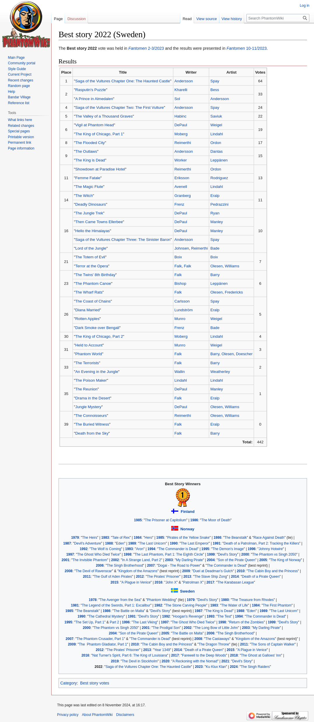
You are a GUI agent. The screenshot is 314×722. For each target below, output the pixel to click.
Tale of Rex (121, 538)
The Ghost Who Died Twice (98, 554)
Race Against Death (268, 538)
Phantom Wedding (161, 600)
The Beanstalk (236, 538)
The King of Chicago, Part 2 (99, 336)
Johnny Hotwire (271, 549)
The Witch (84, 195)
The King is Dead (90, 160)
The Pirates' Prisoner (163, 577)
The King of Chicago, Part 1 (99, 134)
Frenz (179, 204)
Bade (214, 248)
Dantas (216, 151)
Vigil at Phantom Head (94, 125)
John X (170, 582)
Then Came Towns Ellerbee (99, 222)
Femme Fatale (87, 178)
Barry (215, 275)
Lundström (183, 310)
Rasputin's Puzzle (90, 90)
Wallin (179, 371)
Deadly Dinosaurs (90, 204)
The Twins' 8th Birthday (95, 275)
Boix (178, 257)
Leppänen (218, 160)
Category (68, 683)
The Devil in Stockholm (139, 661)
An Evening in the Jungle (96, 371)
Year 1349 (162, 650)
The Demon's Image (228, 549)
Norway (187, 529)
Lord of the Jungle (90, 248)
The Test (224, 616)
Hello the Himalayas (92, 231)
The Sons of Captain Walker (272, 644)
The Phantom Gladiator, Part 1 (103, 644)
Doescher (244, 354)
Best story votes (94, 683)
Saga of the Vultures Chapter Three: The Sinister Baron (122, 239)
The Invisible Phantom (90, 560)
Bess (214, 90)
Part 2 (114, 622)
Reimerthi (182, 143)
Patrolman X (192, 582)
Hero (148, 538)
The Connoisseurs (91, 415)
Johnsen (181, 248)
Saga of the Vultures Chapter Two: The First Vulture (119, 107)
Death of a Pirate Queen (261, 577)
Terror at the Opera (91, 266)
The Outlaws (86, 151)
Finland (188, 511)
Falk (178, 266)
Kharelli (180, 90)
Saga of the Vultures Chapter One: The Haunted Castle (122, 81)
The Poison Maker (91, 380)
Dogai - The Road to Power (179, 565)
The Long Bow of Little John (216, 628)
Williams (232, 266)
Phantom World (88, 354)
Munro (180, 318)
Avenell (180, 186)
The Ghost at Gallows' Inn (261, 655)
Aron (139, 549)
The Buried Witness (92, 424)
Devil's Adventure (87, 543)
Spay (214, 81)
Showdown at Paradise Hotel (100, 169)
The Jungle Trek (89, 213)
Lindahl (216, 134)
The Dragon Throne (214, 644)
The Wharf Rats (88, 292)
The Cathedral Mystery (106, 616)
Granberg (182, 195)
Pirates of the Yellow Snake (188, 538)
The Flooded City (90, 143)
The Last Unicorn (152, 543)
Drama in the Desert (92, 398)
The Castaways (217, 639)
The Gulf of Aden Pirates (113, 577)
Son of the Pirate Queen (236, 560)
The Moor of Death (215, 520)
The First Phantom (277, 605)
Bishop (180, 283)
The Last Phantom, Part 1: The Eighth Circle (169, 554)
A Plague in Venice (136, 582)
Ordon (215, 143)
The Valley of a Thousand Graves (104, 116)
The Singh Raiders (255, 667)
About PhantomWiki (97, 715)
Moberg (181, 134)
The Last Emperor (195, 543)
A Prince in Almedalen (94, 99)
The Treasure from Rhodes (253, 600)
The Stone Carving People (185, 605)
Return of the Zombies (246, 622)
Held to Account (88, 345)
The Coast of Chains (92, 301)
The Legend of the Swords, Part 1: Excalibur (116, 605)
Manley (216, 222)
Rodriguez (219, 178)
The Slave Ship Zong (210, 577)
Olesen (216, 266)
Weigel (216, 125)
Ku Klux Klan (216, 667)
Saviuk (216, 116)
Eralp (214, 195)
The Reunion (86, 389)
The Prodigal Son (166, 628)
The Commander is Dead (177, 549)
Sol (177, 99)
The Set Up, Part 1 (89, 622)
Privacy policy (67, 715)
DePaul (180, 125)
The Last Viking (145, 622)
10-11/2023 (247, 48)
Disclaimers (125, 715)
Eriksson (181, 178)
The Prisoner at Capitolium (165, 520)
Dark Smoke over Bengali (97, 328)
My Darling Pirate (189, 560)
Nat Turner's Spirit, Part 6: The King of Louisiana (129, 655)
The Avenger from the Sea (120, 600)
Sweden (187, 591)
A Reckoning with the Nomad (194, 661)
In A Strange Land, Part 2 (141, 560)
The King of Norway (285, 560)
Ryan (214, 213)
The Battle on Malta (129, 611)
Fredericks (234, 292)
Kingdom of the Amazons (138, 571)
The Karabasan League (235, 582)
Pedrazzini (219, 204)
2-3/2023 (146, 48)
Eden (120, 543)
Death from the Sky (91, 433)
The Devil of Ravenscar (94, 571)
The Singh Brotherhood (125, 565)
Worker (180, 160)
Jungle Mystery (88, 407)
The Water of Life (234, 605)
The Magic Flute (89, 186)
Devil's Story (227, 554)
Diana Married (87, 310)
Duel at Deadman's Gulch (213, 571)
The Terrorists (87, 363)
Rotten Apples (87, 318)
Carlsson (182, 301)
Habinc (180, 116)
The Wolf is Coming (106, 549)
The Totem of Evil (90, 257)
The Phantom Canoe (93, 283)
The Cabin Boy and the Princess (273, 571)
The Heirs (89, 538)
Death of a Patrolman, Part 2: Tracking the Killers (261, 543)
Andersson (183, 81)
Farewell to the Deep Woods (204, 655)
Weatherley (220, 371)
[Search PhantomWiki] (277, 18)
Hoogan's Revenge (187, 616)
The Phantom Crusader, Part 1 (100, 639)
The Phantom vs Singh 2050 (274, 554)
